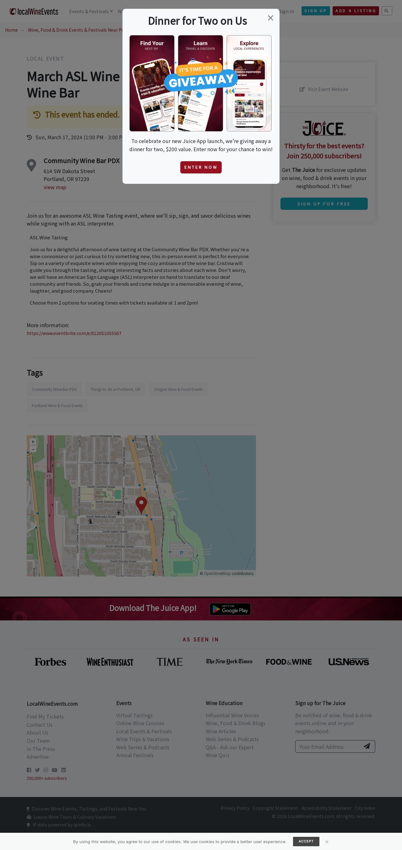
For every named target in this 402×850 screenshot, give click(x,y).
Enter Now (201, 167)
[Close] (327, 841)
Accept (306, 841)
